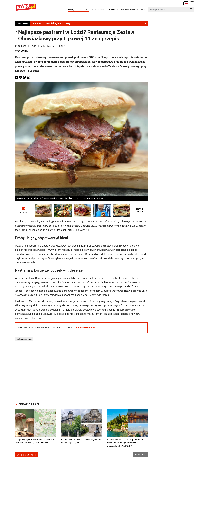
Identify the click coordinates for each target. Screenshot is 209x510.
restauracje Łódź (24, 339)
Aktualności (99, 9)
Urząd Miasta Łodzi (78, 9)
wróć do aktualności (26, 455)
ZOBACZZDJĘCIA (142, 210)
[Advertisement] (81, 372)
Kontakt (113, 9)
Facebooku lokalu (86, 327)
